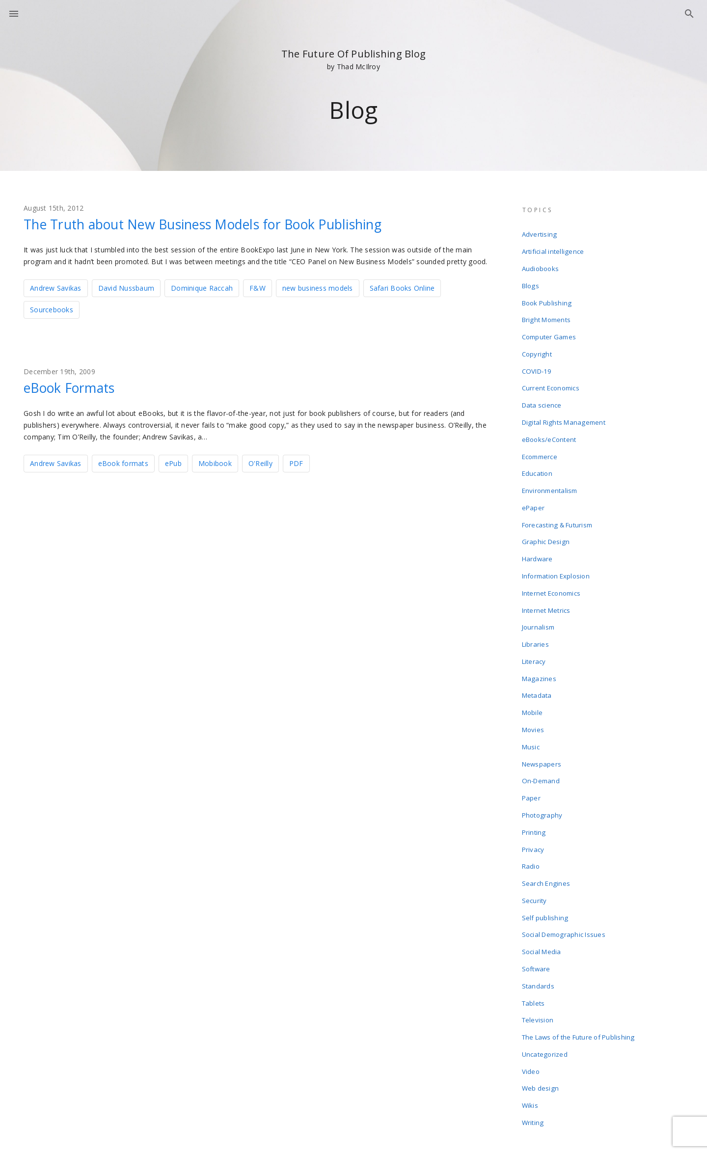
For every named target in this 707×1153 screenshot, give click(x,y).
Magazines (539, 642)
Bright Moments (546, 312)
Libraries (535, 610)
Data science (542, 390)
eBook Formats (74, 387)
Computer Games (549, 328)
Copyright (537, 343)
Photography (542, 768)
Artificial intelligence (553, 249)
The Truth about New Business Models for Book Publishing (217, 224)
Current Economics (551, 375)
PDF (296, 462)
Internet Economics (551, 563)
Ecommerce (540, 438)
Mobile (533, 673)
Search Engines (546, 830)
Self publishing (545, 862)
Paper (531, 752)
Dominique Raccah (202, 287)
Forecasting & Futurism (557, 500)
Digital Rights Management (563, 406)
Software (536, 909)
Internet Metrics (546, 579)
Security (534, 846)
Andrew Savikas (56, 287)
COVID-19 (536, 359)
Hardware (537, 532)
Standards (538, 925)
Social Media (542, 893)
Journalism (538, 595)
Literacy (534, 626)
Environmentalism (550, 469)
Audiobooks (541, 265)
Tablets (533, 940)
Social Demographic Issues (563, 878)
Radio (531, 815)
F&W (257, 287)
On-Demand (541, 736)
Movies (533, 689)
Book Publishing (547, 296)
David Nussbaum (126, 287)
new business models (317, 287)
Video (531, 1003)
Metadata (537, 658)
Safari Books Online (402, 287)
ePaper (533, 485)
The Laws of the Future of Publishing (578, 972)
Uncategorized (545, 988)
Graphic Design (546, 516)
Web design (540, 1019)
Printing (534, 783)
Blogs (530, 280)
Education (537, 453)
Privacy (533, 799)
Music (531, 705)
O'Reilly (260, 462)
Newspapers (542, 720)
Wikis (530, 1035)
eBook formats (123, 462)
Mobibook (215, 462)
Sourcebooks (51, 309)
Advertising (539, 233)
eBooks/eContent (549, 422)
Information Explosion (556, 548)
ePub (173, 462)
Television (538, 956)
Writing (533, 1050)
